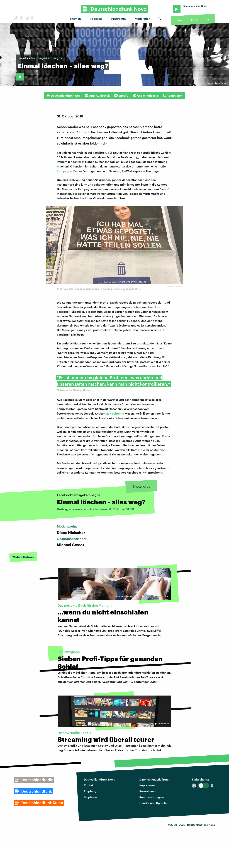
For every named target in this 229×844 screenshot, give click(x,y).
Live (179, 19)
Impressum (147, 785)
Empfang (90, 791)
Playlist (194, 19)
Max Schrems (114, 413)
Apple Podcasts (145, 95)
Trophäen (90, 797)
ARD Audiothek (97, 95)
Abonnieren (172, 95)
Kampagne (64, 171)
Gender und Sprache (153, 803)
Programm (118, 18)
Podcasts (96, 18)
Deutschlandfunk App (64, 95)
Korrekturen (147, 791)
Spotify (121, 95)
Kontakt (89, 785)
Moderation (142, 18)
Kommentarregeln (151, 797)
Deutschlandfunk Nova (99, 779)
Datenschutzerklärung (154, 779)
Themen (75, 18)
